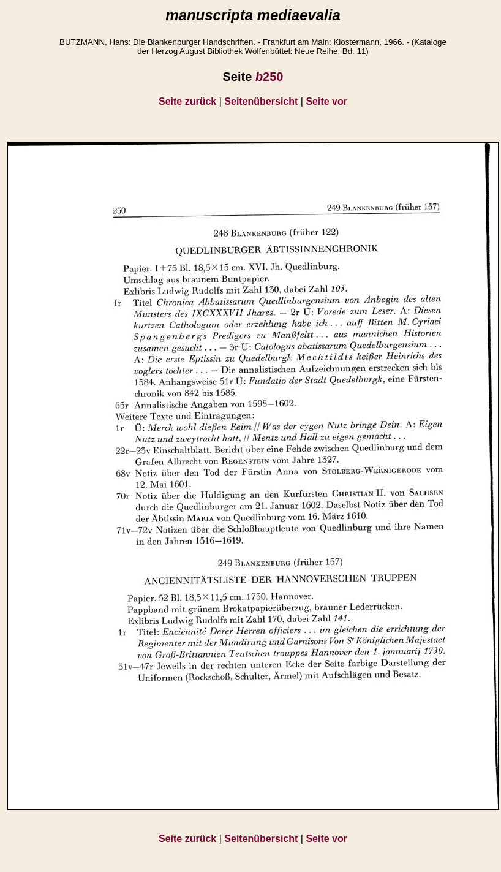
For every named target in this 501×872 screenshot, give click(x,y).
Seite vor (326, 101)
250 (269, 76)
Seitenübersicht (261, 101)
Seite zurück (187, 101)
